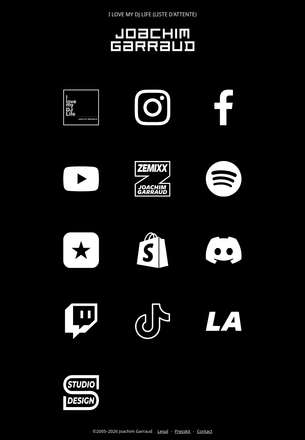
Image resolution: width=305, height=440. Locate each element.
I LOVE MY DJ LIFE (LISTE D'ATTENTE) (152, 14)
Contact (204, 431)
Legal (163, 431)
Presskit (183, 431)
